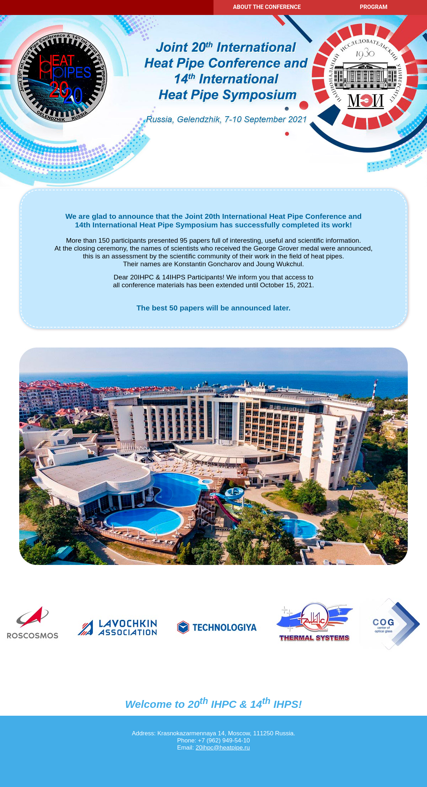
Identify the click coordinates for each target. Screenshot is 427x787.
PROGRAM (374, 7)
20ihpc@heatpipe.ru (223, 747)
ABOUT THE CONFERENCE (267, 7)
